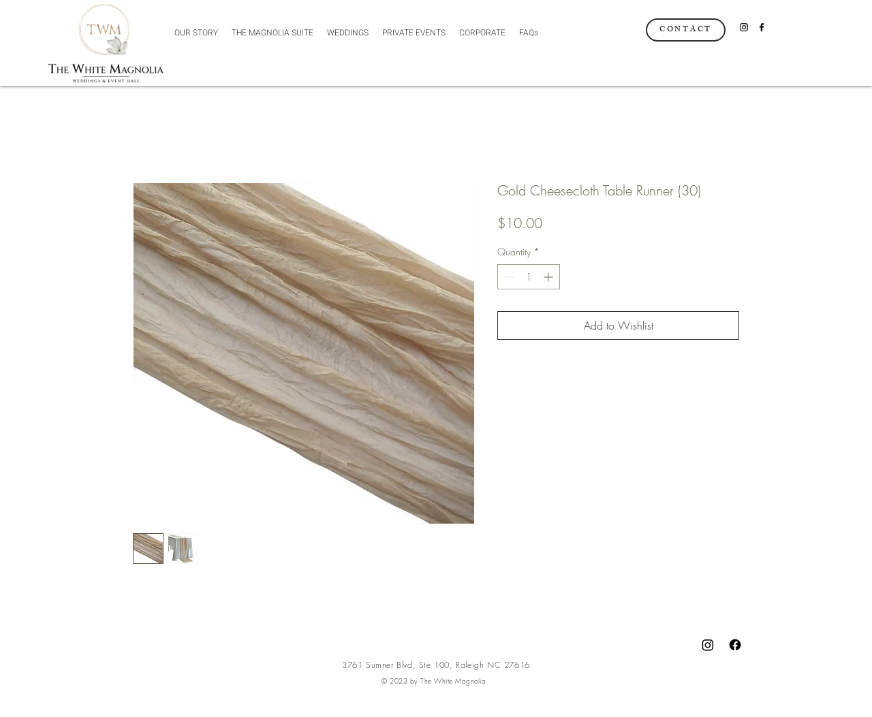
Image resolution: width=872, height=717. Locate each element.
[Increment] (549, 277)
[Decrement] (507, 277)
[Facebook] (761, 27)
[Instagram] (743, 27)
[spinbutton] (528, 277)
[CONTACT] (686, 30)
